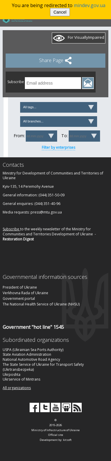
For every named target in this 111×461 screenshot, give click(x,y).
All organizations (17, 387)
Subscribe (11, 229)
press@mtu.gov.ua (46, 212)
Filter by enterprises (58, 147)
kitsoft (67, 440)
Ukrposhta (11, 374)
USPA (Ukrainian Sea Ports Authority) (33, 349)
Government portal (19, 298)
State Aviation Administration (27, 354)
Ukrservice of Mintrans (21, 379)
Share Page (55, 60)
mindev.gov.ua (89, 5)
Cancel (60, 12)
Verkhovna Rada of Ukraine (25, 292)
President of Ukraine (20, 287)
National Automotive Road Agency (31, 359)
